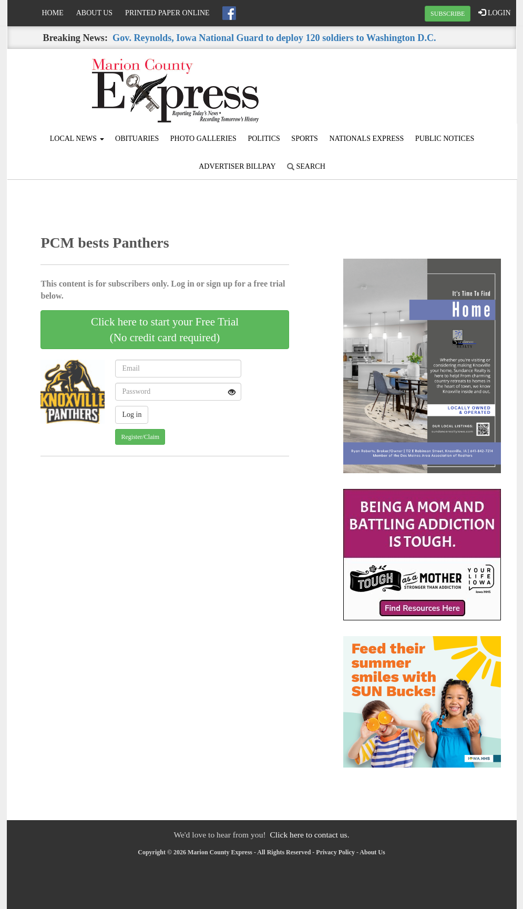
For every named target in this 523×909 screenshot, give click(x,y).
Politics (264, 138)
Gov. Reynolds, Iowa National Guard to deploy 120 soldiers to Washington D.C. (274, 38)
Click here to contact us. (309, 834)
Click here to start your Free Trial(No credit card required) (165, 329)
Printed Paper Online (167, 13)
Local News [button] (77, 138)
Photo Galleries (203, 138)
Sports (304, 138)
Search (306, 166)
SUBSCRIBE (447, 13)
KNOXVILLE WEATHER (430, 88)
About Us (94, 13)
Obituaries (137, 138)
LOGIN (494, 12)
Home (53, 13)
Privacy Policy (335, 852)
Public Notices (444, 138)
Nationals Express (366, 138)
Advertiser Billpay (237, 166)
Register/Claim (140, 437)
